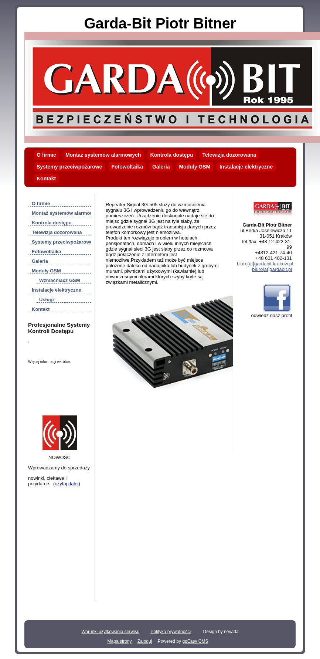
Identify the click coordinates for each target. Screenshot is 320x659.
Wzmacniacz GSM (59, 280)
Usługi (46, 299)
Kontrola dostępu (171, 155)
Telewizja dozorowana (229, 155)
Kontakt (46, 178)
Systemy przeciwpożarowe (69, 167)
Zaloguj (144, 641)
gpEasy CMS (195, 641)
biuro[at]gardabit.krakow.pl (265, 263)
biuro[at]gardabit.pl (272, 269)
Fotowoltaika (127, 167)
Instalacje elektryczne (246, 167)
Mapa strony (120, 641)
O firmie (46, 155)
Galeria (161, 167)
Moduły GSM (194, 167)
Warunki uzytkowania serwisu (110, 631)
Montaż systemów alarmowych (103, 155)
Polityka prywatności (170, 631)
